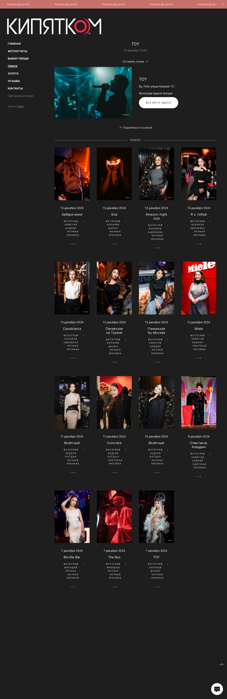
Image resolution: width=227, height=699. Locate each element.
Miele (199, 329)
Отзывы (14, 81)
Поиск (12, 66)
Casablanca (72, 329)
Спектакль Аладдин (198, 445)
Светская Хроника (200, 347)
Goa (114, 214)
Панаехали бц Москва (156, 331)
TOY (156, 557)
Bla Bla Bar (72, 557)
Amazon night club (156, 216)
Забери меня (72, 214)
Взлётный (72, 443)
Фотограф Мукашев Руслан (71, 567)
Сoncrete (114, 443)
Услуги (13, 73)
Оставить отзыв (133, 61)
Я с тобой (199, 214)
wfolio (20, 106)
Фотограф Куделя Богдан (71, 453)
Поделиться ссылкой (137, 127)
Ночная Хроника (73, 233)
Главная (14, 43)
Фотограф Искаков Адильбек (155, 228)
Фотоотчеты (17, 51)
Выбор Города (18, 58)
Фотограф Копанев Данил (113, 224)
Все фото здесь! (158, 102)
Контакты (15, 88)
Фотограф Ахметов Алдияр (71, 224)
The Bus (114, 557)
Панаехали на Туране (114, 331)
